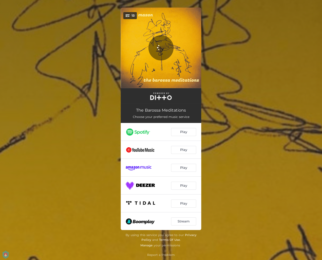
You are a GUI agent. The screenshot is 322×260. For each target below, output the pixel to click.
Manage (146, 245)
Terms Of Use (169, 240)
